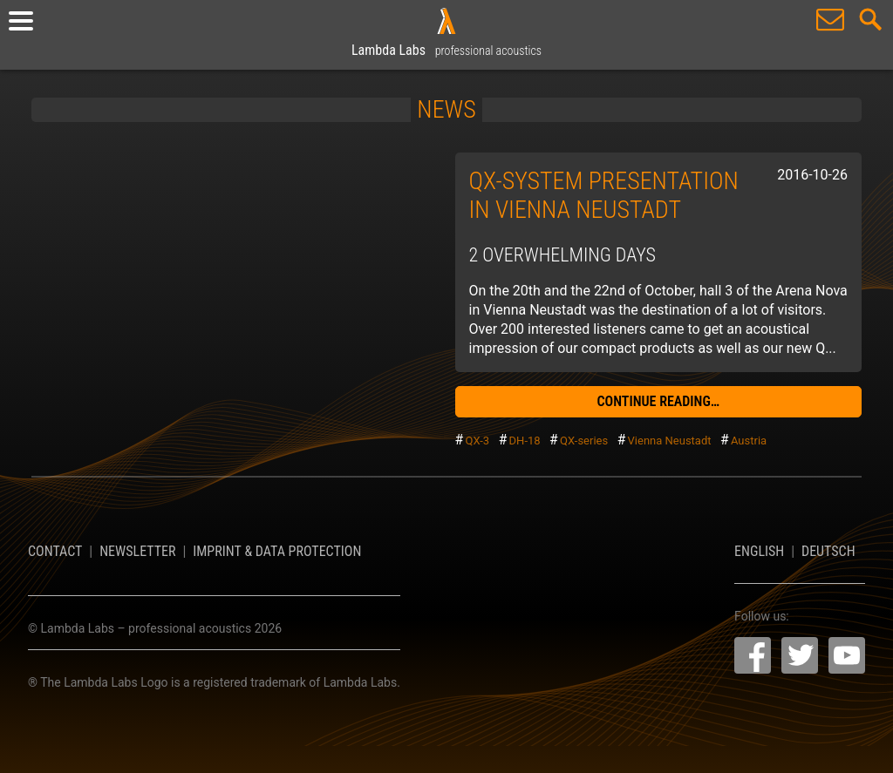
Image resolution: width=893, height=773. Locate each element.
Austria (749, 440)
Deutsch (828, 551)
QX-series (584, 440)
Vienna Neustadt (670, 440)
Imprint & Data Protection (277, 551)
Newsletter (137, 551)
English (759, 551)
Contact (55, 551)
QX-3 (477, 440)
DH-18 (525, 440)
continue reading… (657, 401)
